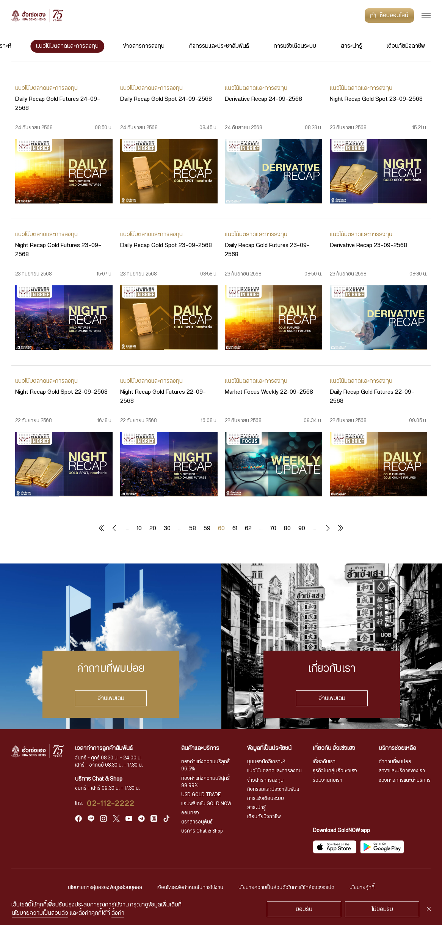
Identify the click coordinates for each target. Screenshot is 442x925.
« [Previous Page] (115, 528)
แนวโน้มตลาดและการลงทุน (67, 46)
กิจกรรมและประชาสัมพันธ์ (219, 46)
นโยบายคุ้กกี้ (362, 887)
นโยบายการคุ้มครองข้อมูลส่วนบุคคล (105, 887)
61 (234, 528)
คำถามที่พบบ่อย (395, 761)
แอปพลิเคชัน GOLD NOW (206, 803)
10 (139, 528)
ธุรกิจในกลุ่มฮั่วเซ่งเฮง (335, 770)
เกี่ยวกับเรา (324, 761)
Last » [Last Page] (340, 528)
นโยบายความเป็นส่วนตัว (40, 913)
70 (273, 528)
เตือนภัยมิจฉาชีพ (406, 46)
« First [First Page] (102, 528)
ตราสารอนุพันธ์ (197, 822)
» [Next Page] (327, 528)
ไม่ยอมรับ (382, 909)
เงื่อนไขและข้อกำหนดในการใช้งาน (190, 887)
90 (301, 528)
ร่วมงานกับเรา (327, 780)
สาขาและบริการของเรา (402, 770)
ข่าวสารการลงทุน (144, 46)
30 (167, 528)
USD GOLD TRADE (201, 794)
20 (152, 528)
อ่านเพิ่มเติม (110, 698)
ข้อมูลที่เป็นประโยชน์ (269, 748)
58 (192, 528)
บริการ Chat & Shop (202, 831)
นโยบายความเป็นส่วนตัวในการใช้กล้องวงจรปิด (286, 887)
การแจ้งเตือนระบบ (295, 46)
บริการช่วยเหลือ (397, 748)
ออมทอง (190, 813)
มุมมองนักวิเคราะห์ (266, 761)
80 (287, 528)
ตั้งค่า (117, 913)
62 (248, 528)
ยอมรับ (304, 909)
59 (207, 528)
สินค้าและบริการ (200, 748)
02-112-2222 (111, 804)
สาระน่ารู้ (351, 46)
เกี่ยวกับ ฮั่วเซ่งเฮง (334, 748)
